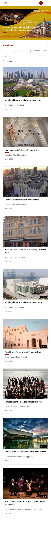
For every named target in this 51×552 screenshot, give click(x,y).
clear (45, 50)
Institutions (8, 45)
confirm (37, 50)
